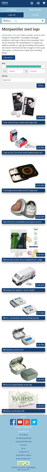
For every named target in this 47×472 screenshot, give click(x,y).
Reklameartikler (35, 10)
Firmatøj (35, 15)
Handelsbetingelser (23, 442)
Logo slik (11, 15)
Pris (3, 63)
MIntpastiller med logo (11, 35)
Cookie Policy (23, 452)
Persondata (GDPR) (23, 455)
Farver (5, 76)
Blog (23, 448)
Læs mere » (8, 57)
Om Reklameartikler (23, 438)
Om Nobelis (23, 435)
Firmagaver (11, 10)
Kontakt (23, 445)
